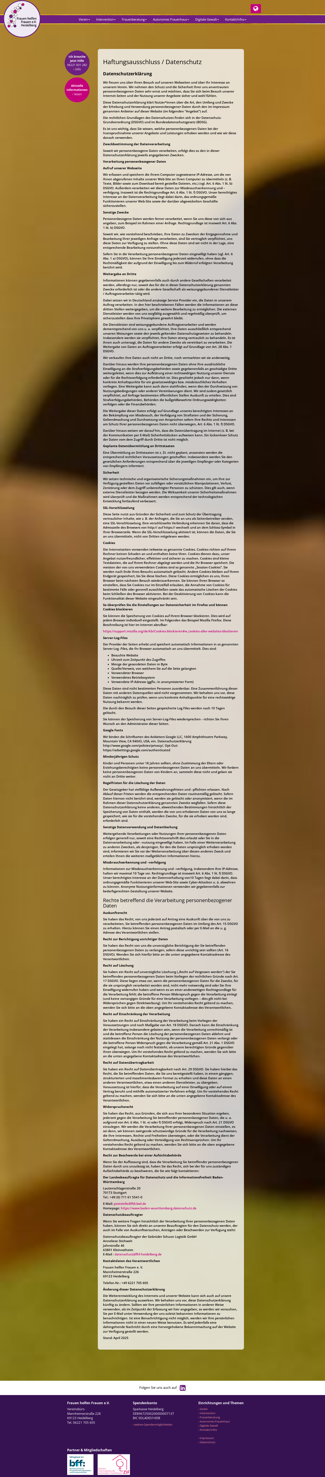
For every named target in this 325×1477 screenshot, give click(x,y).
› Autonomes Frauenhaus (214, 1421)
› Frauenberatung (209, 1417)
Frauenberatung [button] (134, 19)
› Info (77, 74)
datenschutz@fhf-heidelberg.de (138, 1254)
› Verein (203, 1409)
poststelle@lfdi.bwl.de (130, 1203)
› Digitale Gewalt (208, 1425)
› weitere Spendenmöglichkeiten (152, 1424)
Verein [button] (84, 19)
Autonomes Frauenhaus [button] (171, 19)
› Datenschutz (206, 1442)
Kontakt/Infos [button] (235, 19)
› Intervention (206, 1413)
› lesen (77, 99)
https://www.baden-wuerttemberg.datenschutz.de (158, 1208)
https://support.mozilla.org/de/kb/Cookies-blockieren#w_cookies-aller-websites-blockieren (170, 631)
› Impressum (206, 1438)
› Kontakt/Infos (207, 1430)
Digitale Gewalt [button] (207, 19)
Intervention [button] (106, 19)
